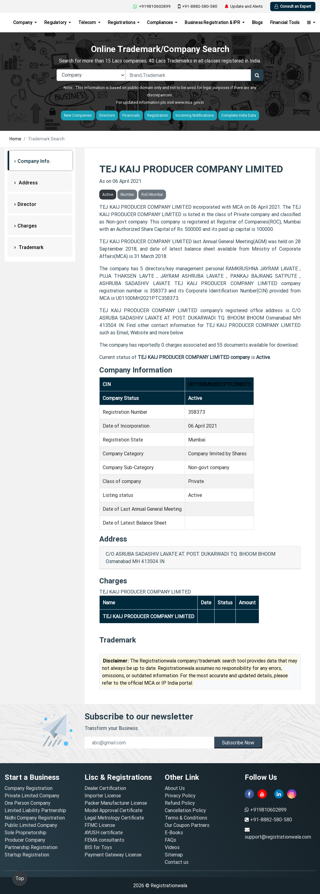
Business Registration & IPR (213, 22)
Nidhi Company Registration (35, 818)
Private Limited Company (32, 795)
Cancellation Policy (185, 810)
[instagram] (291, 794)
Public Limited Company (31, 825)
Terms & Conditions (186, 818)
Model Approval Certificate (113, 810)
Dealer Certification (105, 788)
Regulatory (55, 22)
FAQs (170, 840)
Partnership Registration (31, 847)
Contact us (176, 862)
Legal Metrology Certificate (114, 818)
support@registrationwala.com (278, 837)
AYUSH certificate (104, 832)
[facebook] (249, 794)
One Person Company (27, 803)
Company (23, 22)
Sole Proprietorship (25, 832)
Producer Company (25, 840)
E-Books (174, 832)
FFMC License (100, 825)
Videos (172, 847)
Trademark (30, 247)
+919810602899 (152, 6)
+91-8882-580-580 (197, 6)
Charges (27, 226)
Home (15, 139)
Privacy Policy (180, 795)
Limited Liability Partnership (35, 810)
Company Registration (29, 788)
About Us (175, 788)
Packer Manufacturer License (116, 803)
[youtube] (262, 794)
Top (19, 878)
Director (27, 204)
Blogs (257, 22)
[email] (149, 742)
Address (28, 182)
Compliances (160, 22)
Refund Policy (180, 803)
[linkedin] (278, 794)
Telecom (87, 22)
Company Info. (34, 161)
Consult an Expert (293, 6)
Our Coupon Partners (187, 825)
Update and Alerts (244, 6)
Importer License (103, 795)
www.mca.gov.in (189, 102)
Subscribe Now (238, 742)
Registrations (122, 22)
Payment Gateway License (113, 855)
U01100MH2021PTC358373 (219, 384)
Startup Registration (27, 855)
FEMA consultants (104, 840)
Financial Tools (285, 22)
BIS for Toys (98, 847)
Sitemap (174, 855)
